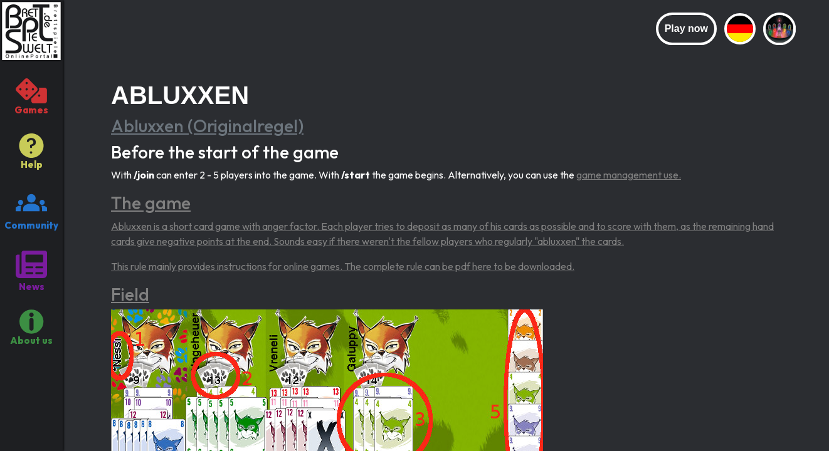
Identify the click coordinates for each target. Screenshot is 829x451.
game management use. (628, 174)
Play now (686, 28)
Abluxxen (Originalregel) (207, 126)
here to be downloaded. (523, 266)
